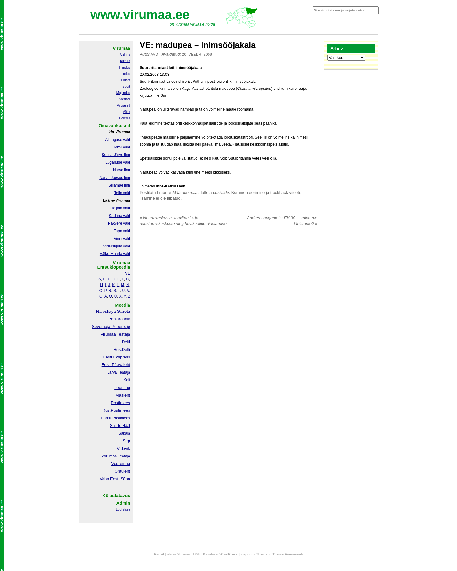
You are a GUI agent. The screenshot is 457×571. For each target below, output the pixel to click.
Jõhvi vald (121, 147)
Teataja (123, 456)
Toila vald (122, 193)
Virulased (123, 105)
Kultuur (125, 61)
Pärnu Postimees (115, 418)
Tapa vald (122, 231)
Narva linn (121, 170)
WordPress (228, 554)
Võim (126, 112)
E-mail (159, 554)
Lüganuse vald (117, 162)
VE (127, 273)
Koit (126, 380)
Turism (125, 80)
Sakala (124, 433)
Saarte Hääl (120, 425)
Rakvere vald (119, 223)
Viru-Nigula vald (116, 246)
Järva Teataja (119, 372)
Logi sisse (123, 509)
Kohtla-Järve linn (116, 155)
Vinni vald (122, 238)
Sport (126, 86)
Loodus (125, 73)
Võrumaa (109, 456)
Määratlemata (184, 192)
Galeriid (124, 118)
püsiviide (221, 192)
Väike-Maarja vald (115, 254)
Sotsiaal (124, 99)
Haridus (124, 67)
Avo (154, 54)
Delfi (126, 341)
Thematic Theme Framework (279, 554)
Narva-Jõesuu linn (114, 177)
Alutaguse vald (117, 139)
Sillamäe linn (119, 185)
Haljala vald (120, 208)
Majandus (123, 93)
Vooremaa (120, 463)
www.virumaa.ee (139, 15)
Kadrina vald (119, 215)
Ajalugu (125, 54)
